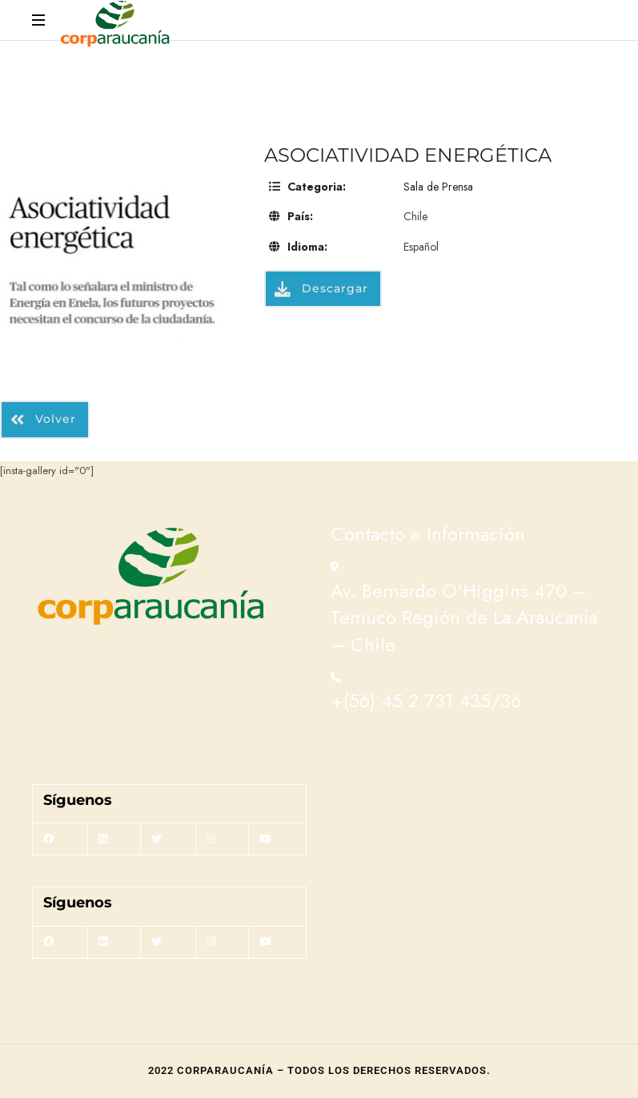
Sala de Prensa (438, 187)
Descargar (321, 288)
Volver (43, 420)
